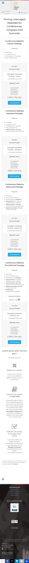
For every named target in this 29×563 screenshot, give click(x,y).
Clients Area (22, 12)
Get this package (14, 102)
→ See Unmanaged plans (14, 417)
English (7, 13)
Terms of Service (14, 491)
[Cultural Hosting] (14, 5)
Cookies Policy (14, 495)
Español (7, 11)
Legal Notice (14, 489)
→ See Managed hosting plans (14, 78)
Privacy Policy (14, 493)
